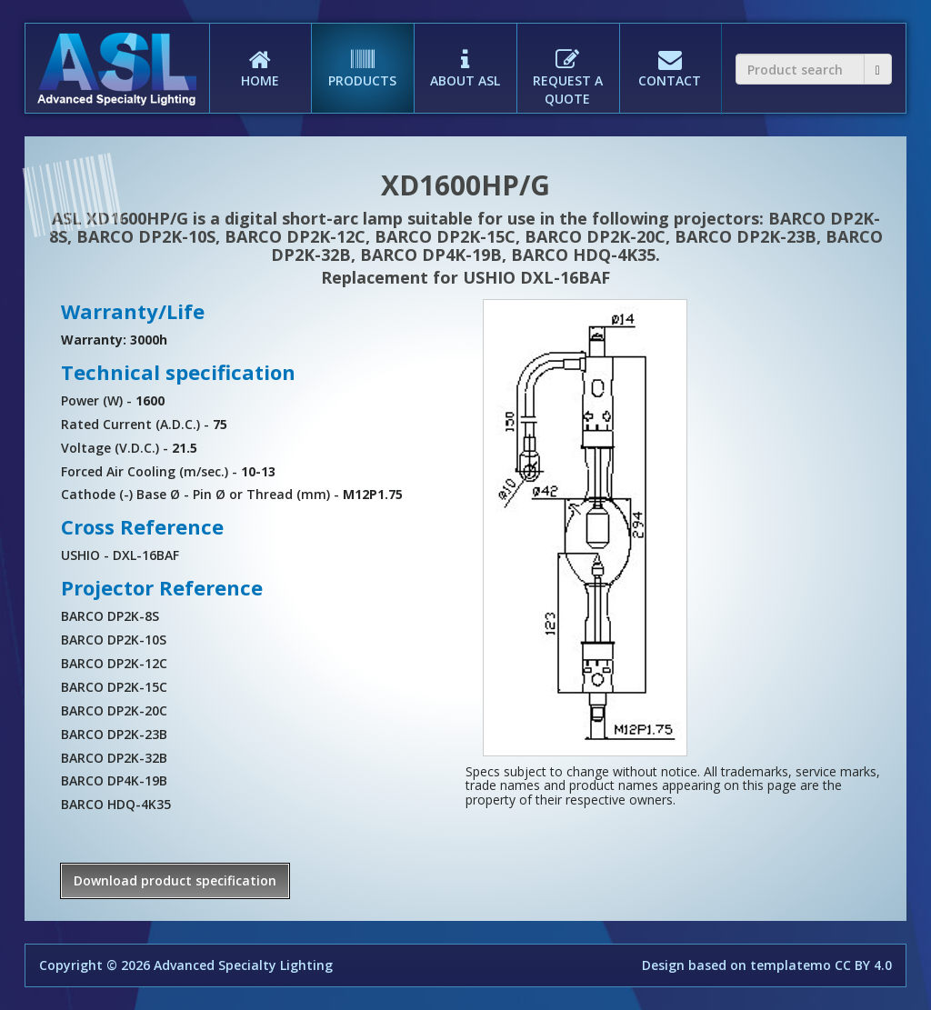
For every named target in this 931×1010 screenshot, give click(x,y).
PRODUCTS (362, 56)
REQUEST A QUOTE (568, 65)
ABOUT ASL (465, 56)
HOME (260, 56)
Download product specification (175, 880)
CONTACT (670, 56)
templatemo (790, 965)
